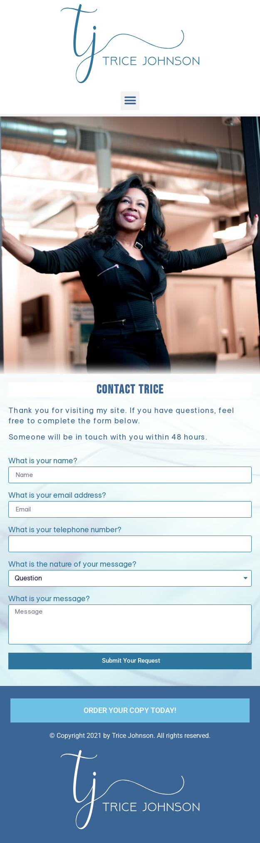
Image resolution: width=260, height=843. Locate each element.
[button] (130, 100)
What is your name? (42, 461)
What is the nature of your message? (72, 564)
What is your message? (49, 599)
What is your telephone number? (64, 530)
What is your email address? (57, 496)
